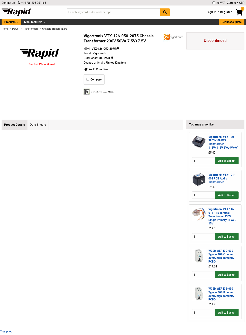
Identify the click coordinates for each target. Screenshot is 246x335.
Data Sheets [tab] (38, 124)
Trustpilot (6, 331)
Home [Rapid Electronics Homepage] (5, 28)
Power (16, 28)
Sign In (212, 12)
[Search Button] (165, 12)
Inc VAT (218, 2)
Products (9, 22)
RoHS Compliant (96, 69)
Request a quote (232, 22)
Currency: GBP (235, 2)
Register (226, 12)
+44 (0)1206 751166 (32, 2)
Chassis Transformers (54, 28)
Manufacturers (33, 22)
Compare (94, 79)
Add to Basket (226, 160)
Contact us (8, 2)
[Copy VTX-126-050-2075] (118, 48)
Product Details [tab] (14, 124)
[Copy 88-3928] (112, 58)
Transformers (31, 28)
